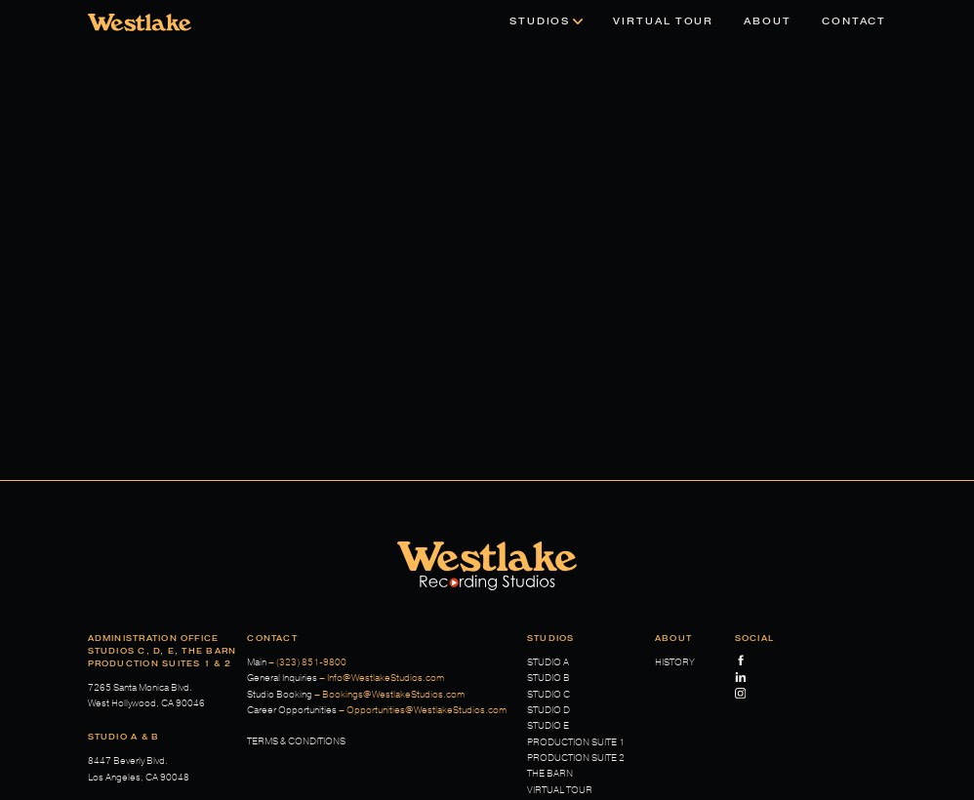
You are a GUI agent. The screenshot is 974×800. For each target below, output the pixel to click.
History (675, 662)
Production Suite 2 (576, 758)
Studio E (548, 726)
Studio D (548, 710)
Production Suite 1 (576, 742)
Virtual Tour (559, 790)
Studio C (548, 694)
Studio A (548, 662)
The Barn (550, 773)
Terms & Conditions (296, 741)
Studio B (548, 678)
